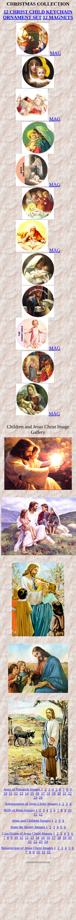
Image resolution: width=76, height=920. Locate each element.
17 (43, 793)
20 (59, 793)
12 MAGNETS (58, 17)
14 (26, 793)
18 (48, 793)
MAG (55, 53)
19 (53, 793)
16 (37, 793)
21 (64, 793)
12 (16, 793)
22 (70, 793)
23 (35, 797)
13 (21, 793)
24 (41, 797)
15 (32, 793)
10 (5, 793)
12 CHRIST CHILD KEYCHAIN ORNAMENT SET (37, 14)
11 (10, 793)
